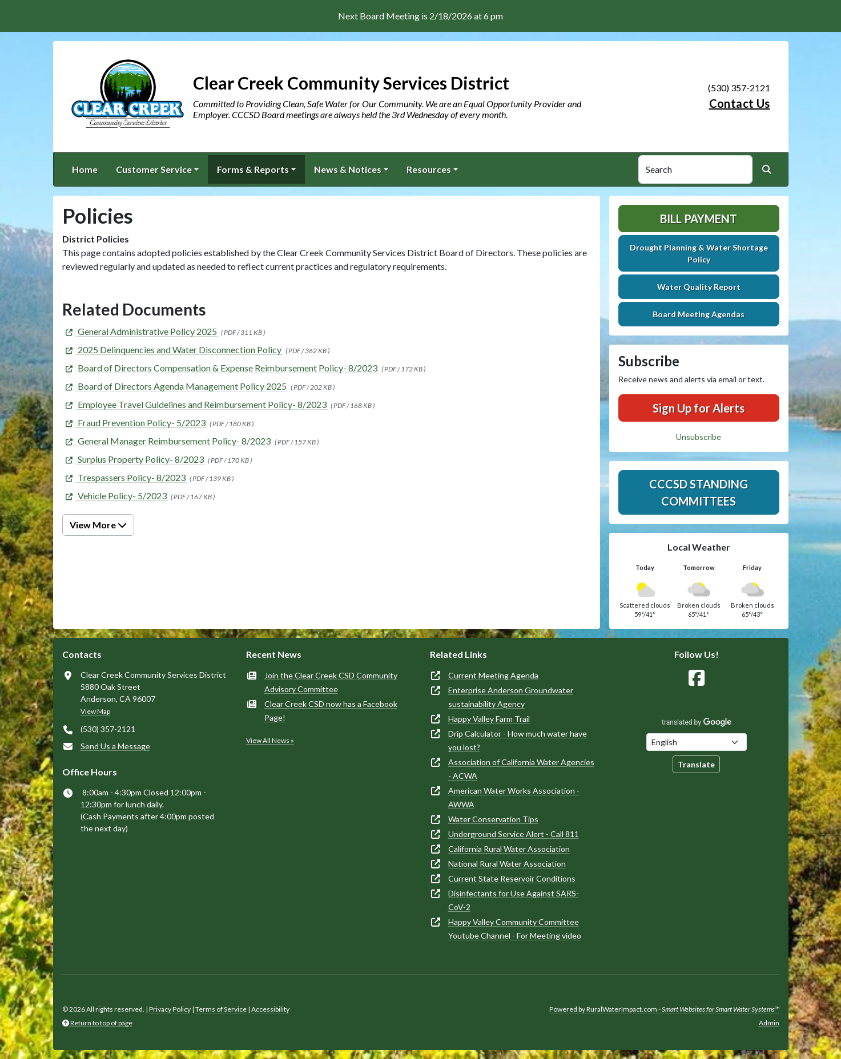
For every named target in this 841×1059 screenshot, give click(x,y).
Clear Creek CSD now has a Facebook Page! (330, 710)
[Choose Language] (696, 742)
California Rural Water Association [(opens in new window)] (509, 849)
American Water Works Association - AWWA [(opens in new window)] (514, 797)
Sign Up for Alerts (699, 408)
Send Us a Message (115, 746)
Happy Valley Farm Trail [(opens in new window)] (489, 718)
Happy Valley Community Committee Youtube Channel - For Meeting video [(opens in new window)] (514, 928)
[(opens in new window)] (140, 331)
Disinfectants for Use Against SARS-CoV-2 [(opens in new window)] (513, 900)
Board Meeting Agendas (699, 314)
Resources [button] (429, 169)
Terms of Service (221, 1009)
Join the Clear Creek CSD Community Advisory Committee (330, 682)
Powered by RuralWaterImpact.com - (664, 1009)
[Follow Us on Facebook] (697, 678)
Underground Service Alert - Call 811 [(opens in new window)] (513, 834)
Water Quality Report (699, 287)
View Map (95, 711)
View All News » (270, 740)
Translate (696, 764)
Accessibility (270, 1009)
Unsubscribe (698, 437)
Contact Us (739, 103)
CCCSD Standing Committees (698, 492)
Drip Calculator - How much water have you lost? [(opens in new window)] (517, 740)
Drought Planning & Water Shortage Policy (699, 253)
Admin (769, 1022)
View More (98, 524)
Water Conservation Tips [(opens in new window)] (493, 819)
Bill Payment (698, 218)
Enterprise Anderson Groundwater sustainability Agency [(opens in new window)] (510, 697)
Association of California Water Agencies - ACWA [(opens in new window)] (521, 769)
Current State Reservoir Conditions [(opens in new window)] (512, 878)
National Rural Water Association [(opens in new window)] (507, 863)
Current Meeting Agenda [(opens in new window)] (493, 675)
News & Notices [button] (347, 169)
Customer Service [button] (154, 169)
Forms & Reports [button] (253, 169)
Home (85, 169)
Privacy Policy (170, 1009)
